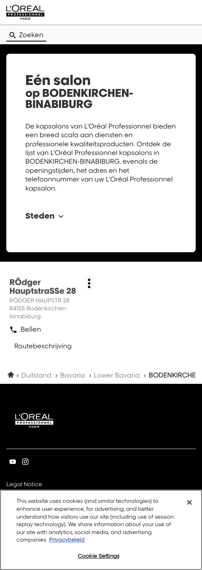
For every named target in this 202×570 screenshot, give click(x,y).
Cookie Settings (98, 558)
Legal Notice (24, 484)
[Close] (189, 504)
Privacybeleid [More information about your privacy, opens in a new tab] (66, 542)
